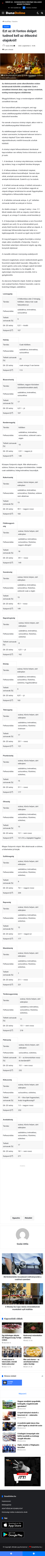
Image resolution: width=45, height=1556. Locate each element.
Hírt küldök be (14, 8)
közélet (29, 1218)
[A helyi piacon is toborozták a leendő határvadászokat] (12, 1351)
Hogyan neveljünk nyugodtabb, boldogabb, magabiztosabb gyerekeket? (29, 1403)
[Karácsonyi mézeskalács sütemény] (33, 1327)
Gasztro (15, 21)
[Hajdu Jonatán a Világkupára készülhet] (9, 1448)
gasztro (16, 1218)
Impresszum (6, 1501)
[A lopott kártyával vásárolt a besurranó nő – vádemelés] (9, 1415)
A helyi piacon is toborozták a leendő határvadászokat (9, 1362)
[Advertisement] (22, 1190)
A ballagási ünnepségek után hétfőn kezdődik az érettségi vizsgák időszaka (28, 1436)
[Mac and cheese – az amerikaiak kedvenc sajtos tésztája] (33, 1351)
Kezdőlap (7, 21)
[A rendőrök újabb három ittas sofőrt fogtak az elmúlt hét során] (9, 1426)
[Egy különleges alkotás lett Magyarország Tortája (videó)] (12, 1327)
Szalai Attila (9, 46)
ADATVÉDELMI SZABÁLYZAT (12, 1508)
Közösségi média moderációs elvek (14, 1512)
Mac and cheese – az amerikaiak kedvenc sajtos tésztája (31, 1362)
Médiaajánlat (6, 1505)
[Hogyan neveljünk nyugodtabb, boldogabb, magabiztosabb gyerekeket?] (9, 1404)
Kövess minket (30, 7)
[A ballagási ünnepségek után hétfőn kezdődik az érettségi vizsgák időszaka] (9, 1436)
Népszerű (22, 1394)
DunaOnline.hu (36, 1547)
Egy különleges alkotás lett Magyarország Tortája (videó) (11, 1338)
